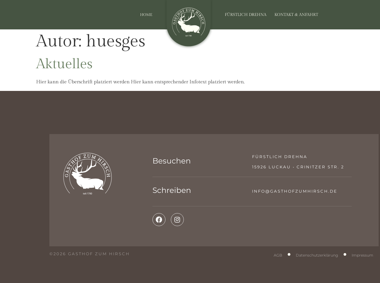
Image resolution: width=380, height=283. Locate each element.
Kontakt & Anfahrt (296, 14)
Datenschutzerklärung (317, 255)
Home (146, 14)
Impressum (362, 255)
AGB (278, 255)
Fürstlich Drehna (245, 14)
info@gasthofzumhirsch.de (294, 191)
